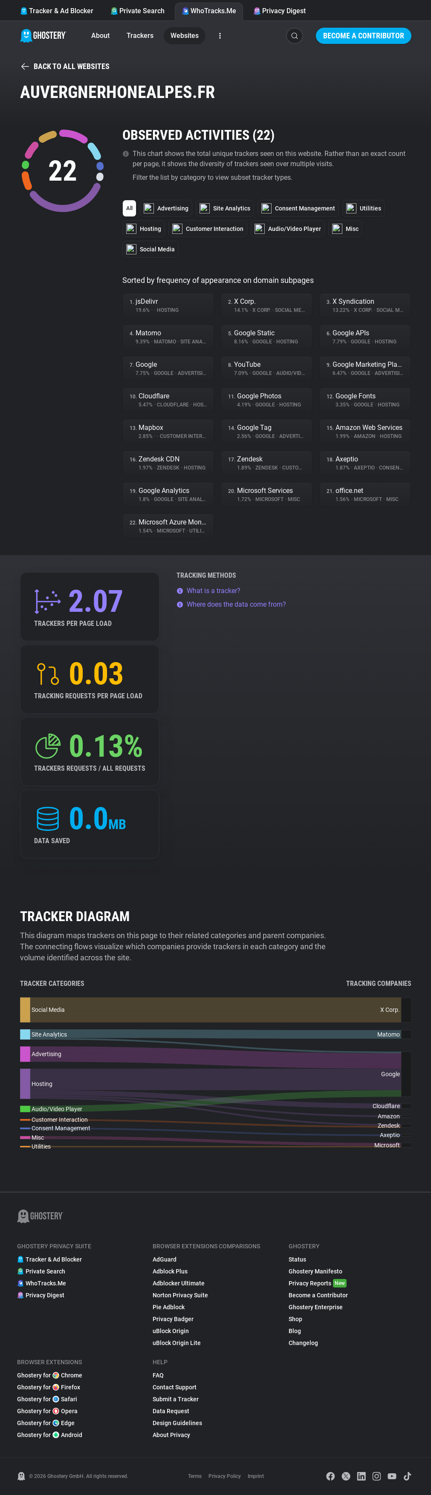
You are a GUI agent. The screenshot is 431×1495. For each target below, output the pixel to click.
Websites (185, 36)
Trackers (140, 36)
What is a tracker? (208, 591)
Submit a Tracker (176, 1399)
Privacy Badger (173, 1319)
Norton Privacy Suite (180, 1295)
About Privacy (171, 1435)
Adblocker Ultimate (179, 1283)
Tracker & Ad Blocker (56, 11)
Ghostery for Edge (46, 1423)
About (100, 36)
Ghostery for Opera (47, 1411)
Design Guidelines (177, 1423)
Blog (295, 1331)
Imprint (256, 1476)
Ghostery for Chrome (49, 1375)
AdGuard (164, 1259)
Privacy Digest (279, 11)
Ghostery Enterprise (316, 1307)
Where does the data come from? (231, 604)
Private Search (137, 11)
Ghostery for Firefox (48, 1387)
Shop (295, 1319)
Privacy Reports (318, 1283)
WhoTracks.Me (209, 11)
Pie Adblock (169, 1307)
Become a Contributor (363, 35)
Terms (195, 1476)
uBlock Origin (171, 1331)
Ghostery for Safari (47, 1399)
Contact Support (175, 1387)
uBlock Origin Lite (177, 1342)
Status (297, 1259)
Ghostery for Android (49, 1435)
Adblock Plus (170, 1271)
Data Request (171, 1411)
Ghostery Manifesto (315, 1271)
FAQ (158, 1375)
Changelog (303, 1342)
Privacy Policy (224, 1476)
